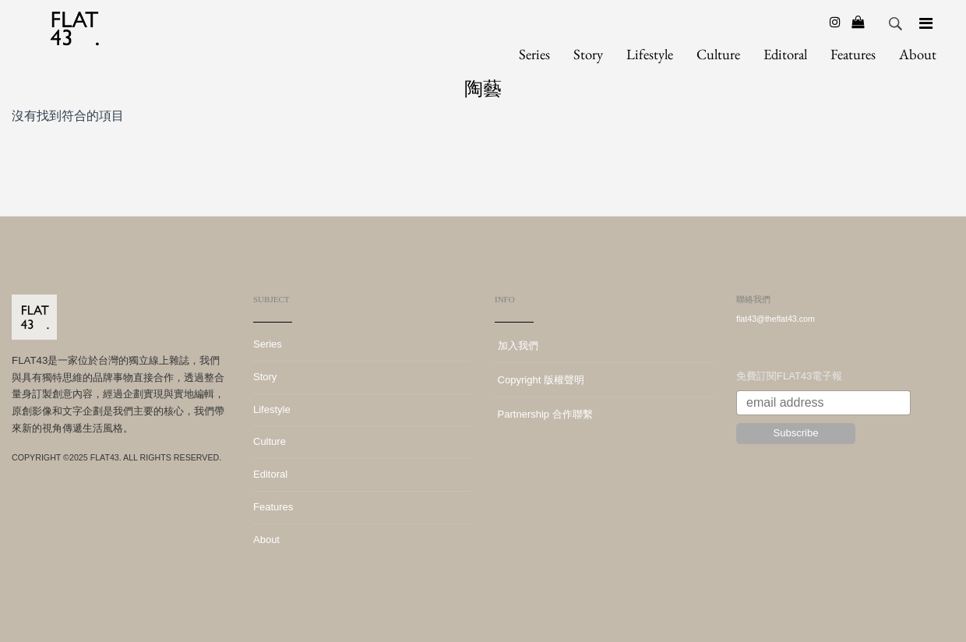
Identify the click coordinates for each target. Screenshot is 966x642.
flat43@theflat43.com (775, 318)
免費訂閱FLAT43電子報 (789, 376)
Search (895, 24)
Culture (718, 54)
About (917, 54)
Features (853, 54)
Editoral (785, 54)
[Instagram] (835, 22)
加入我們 (516, 345)
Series (534, 54)
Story (588, 54)
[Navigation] (926, 23)
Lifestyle (649, 54)
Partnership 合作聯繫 (544, 414)
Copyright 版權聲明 (539, 380)
